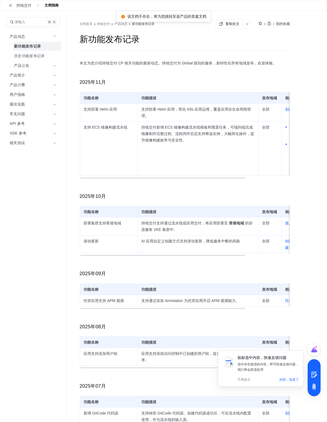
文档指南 (52, 5)
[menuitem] (33, 46)
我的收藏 (283, 24)
